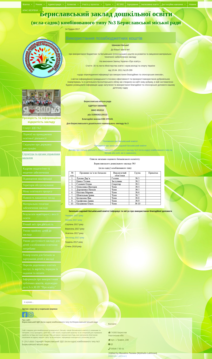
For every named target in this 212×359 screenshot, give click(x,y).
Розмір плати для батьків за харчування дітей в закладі (39, 256)
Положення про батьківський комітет (120, 141)
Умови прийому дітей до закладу (37, 232)
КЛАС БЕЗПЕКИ (32, 10)
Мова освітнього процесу (37, 191)
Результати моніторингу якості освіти (41, 216)
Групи (109, 4)
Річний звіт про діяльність (38, 224)
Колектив (73, 4)
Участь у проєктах (92, 4)
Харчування (132, 4)
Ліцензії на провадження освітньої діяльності (37, 136)
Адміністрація (56, 4)
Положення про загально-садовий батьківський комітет (120, 145)
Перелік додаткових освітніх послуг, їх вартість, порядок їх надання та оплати (40, 269)
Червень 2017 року (74, 215)
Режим (40, 4)
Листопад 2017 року (74, 237)
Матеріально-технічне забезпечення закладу (36, 205)
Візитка (28, 4)
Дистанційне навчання (174, 4)
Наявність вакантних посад (39, 197)
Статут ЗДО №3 (32, 127)
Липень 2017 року (73, 220)
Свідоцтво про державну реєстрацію (37, 146)
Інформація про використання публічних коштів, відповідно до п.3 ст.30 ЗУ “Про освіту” (40, 283)
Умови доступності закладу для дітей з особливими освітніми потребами (41, 244)
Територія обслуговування (38, 185)
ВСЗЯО (120, 4)
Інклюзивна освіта (150, 4)
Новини (192, 4)
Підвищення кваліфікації (38, 178)
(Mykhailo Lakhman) (117, 356)
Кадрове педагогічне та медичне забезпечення (36, 170)
